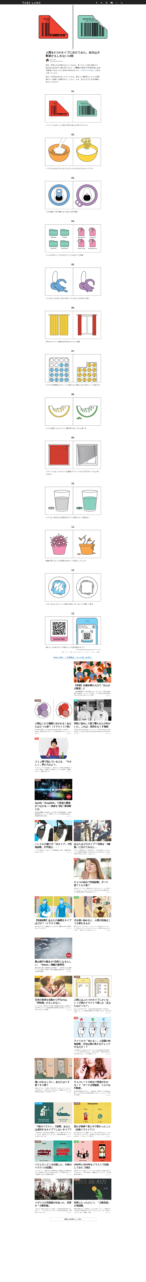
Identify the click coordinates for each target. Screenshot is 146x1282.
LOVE (36, 739)
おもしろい (80, 652)
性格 (71, 652)
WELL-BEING (78, 822)
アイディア (87, 652)
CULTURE (77, 663)
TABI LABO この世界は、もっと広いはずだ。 (73, 658)
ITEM (76, 701)
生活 (75, 652)
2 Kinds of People (87, 71)
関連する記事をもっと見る (72, 1220)
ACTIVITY (37, 977)
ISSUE (76, 898)
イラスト (93, 652)
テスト (67, 652)
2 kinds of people (97, 650)
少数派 (98, 652)
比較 (63, 652)
